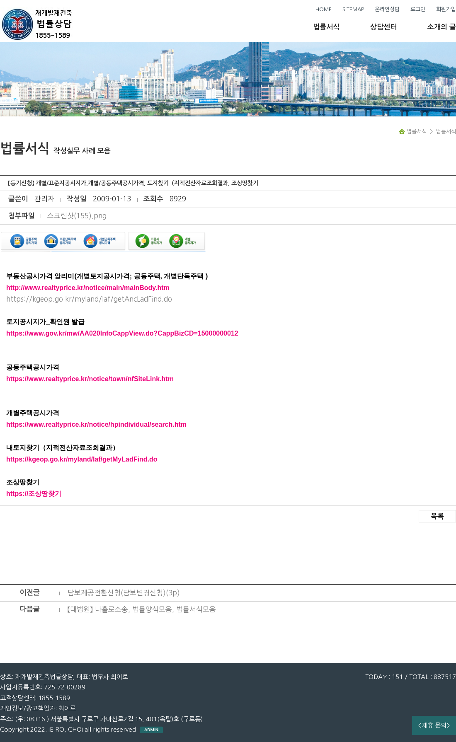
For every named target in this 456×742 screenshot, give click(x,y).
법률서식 (326, 27)
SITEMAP (353, 9)
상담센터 (383, 27)
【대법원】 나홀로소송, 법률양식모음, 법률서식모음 (142, 609)
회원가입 (446, 9)
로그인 (417, 9)
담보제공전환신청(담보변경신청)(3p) (124, 592)
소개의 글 (441, 27)
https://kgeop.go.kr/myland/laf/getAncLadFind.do (89, 298)
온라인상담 (387, 9)
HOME (323, 9)
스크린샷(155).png (77, 215)
